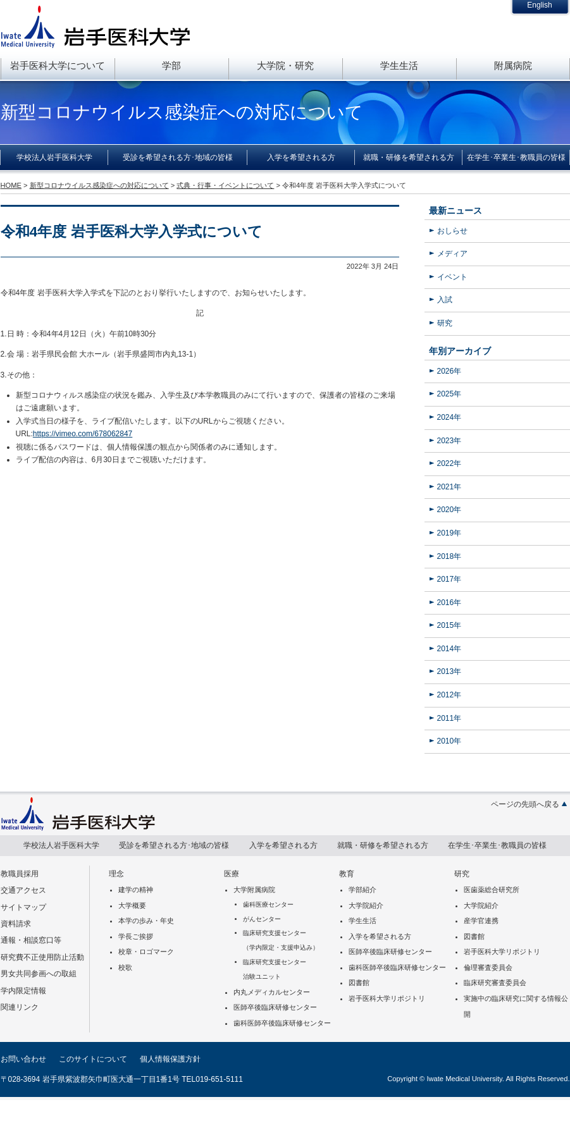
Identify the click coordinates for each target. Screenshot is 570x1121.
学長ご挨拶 (135, 936)
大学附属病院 (254, 889)
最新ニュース (455, 210)
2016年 (449, 602)
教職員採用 (20, 873)
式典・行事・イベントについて (225, 185)
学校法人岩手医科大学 (54, 157)
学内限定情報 (23, 990)
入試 (444, 299)
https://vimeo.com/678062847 (82, 433)
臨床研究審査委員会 (495, 982)
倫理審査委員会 (488, 967)
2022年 (449, 463)
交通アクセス (23, 890)
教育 (346, 873)
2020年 (449, 509)
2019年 (449, 533)
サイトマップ (23, 907)
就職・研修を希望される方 (408, 157)
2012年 (449, 694)
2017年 (449, 579)
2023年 (449, 440)
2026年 (449, 371)
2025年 (449, 393)
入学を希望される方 (301, 157)
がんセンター (262, 919)
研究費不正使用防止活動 (42, 957)
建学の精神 (135, 889)
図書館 (359, 982)
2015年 (449, 625)
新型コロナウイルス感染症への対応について (99, 185)
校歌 (125, 967)
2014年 (449, 648)
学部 (171, 65)
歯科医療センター (268, 904)
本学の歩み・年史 (146, 920)
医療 (231, 873)
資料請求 (16, 923)
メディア (452, 253)
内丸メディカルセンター (271, 992)
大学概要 (132, 905)
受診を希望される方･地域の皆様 (178, 157)
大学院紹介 (366, 905)
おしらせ (452, 230)
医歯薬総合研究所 (491, 889)
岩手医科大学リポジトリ (387, 998)
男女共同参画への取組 (39, 973)
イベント (452, 277)
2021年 (449, 486)
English (539, 5)
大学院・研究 (285, 65)
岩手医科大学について (57, 65)
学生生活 (399, 65)
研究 (444, 323)
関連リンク (20, 1007)
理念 (116, 873)
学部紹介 (362, 889)
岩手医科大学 (95, 26)
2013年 (449, 671)
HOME (11, 185)
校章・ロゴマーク (146, 951)
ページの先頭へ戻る (525, 804)
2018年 (449, 556)
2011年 (449, 718)
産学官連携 (481, 920)
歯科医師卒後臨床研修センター (282, 1023)
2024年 (449, 417)
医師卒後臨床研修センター (275, 1007)
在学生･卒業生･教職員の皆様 (516, 157)
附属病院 (513, 65)
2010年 (449, 741)
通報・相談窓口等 (31, 940)
